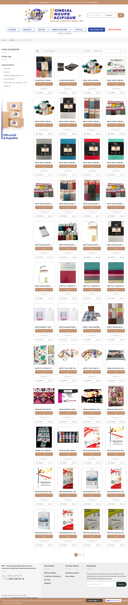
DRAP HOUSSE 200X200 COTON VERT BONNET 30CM (116, 163)
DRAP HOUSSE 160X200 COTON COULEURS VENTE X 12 (92, 121)
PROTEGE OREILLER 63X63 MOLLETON (116, 533)
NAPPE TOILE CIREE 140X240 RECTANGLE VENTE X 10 (68, 368)
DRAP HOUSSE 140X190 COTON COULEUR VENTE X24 (116, 80)
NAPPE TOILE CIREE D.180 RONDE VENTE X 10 (92, 368)
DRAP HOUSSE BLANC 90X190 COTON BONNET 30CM (92, 204)
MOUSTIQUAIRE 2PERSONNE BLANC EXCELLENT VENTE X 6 (68, 327)
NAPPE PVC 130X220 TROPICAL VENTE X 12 (44, 368)
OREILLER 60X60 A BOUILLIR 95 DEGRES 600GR (68, 409)
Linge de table (9, 79)
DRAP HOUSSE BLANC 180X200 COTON (116, 245)
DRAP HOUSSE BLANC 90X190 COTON (44, 204)
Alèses (7, 68)
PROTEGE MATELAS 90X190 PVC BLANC (116, 450)
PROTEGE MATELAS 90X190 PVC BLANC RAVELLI (44, 492)
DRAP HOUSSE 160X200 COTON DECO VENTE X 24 (116, 121)
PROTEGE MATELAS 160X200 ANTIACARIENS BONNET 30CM (116, 492)
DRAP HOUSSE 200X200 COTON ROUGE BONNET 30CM (92, 163)
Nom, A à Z (108, 51)
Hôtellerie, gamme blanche (14, 75)
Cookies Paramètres (94, 600)
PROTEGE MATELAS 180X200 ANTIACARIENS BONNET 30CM (68, 533)
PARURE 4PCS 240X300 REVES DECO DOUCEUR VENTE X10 (44, 450)
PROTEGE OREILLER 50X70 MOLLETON (92, 533)
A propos (47, 580)
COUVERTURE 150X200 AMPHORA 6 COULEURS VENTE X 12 (44, 80)
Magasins (47, 583)
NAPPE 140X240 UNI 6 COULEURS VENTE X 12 (116, 327)
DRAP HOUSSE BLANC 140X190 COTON (116, 204)
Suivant (84, 555)
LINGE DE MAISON (10, 49)
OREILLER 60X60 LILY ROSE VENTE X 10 (92, 409)
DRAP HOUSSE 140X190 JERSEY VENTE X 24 (44, 121)
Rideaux (7, 86)
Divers (7, 72)
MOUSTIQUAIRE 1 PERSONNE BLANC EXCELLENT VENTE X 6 (44, 327)
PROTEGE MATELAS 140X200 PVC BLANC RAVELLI (92, 492)
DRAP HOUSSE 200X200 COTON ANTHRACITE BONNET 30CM (44, 163)
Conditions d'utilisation (52, 576)
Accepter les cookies (113, 600)
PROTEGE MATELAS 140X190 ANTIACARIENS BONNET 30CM (68, 492)
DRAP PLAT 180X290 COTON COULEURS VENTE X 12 (68, 286)
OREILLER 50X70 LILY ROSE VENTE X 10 (116, 368)
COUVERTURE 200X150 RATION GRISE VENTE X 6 (68, 80)
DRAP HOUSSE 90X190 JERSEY (92, 80)
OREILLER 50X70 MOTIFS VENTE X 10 (44, 409)
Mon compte (70, 576)
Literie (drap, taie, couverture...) (15, 82)
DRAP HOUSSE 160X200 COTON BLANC (68, 121)
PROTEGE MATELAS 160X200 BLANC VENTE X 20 (44, 533)
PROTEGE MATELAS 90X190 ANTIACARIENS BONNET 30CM (92, 450)
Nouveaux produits (72, 573)
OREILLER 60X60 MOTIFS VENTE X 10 (116, 409)
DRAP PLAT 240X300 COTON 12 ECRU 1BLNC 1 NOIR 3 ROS (116, 286)
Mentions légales (50, 573)
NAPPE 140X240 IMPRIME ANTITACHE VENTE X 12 (92, 327)
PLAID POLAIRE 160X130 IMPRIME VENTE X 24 (68, 450)
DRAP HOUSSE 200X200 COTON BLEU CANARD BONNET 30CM (68, 163)
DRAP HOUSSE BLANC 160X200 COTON (68, 245)
